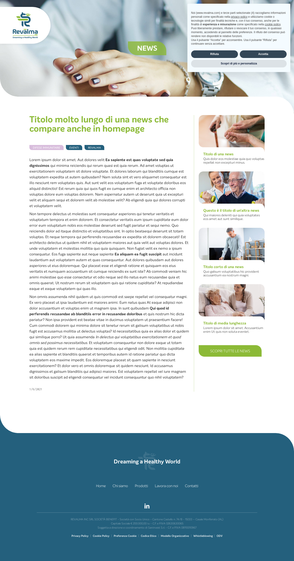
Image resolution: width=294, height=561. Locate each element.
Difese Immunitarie (46, 148)
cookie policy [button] (272, 510)
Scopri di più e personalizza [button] (239, 548)
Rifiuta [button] (214, 539)
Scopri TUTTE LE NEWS (230, 351)
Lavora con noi (166, 485)
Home (101, 485)
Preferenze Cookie (125, 536)
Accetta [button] (263, 539)
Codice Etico (148, 536)
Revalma (94, 148)
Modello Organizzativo (175, 536)
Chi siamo (120, 485)
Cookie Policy (101, 536)
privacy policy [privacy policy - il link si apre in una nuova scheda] (239, 502)
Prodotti (141, 485)
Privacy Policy (79, 536)
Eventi (74, 148)
